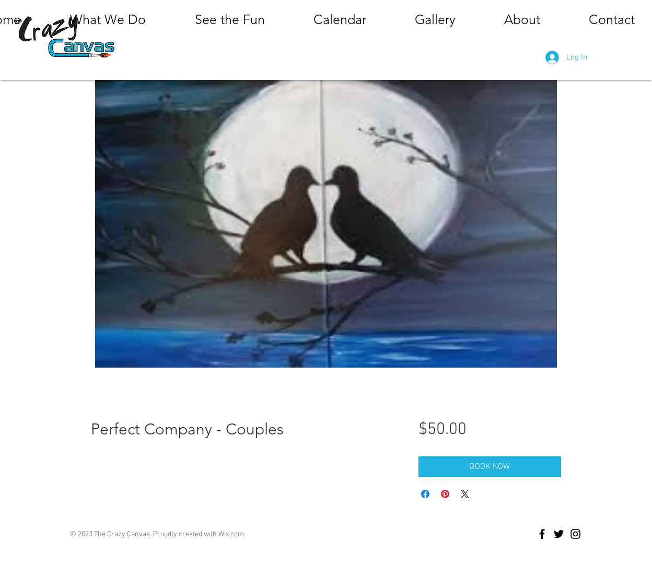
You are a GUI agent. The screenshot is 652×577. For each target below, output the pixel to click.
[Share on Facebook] (425, 494)
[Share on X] (465, 494)
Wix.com (231, 534)
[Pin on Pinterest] (445, 494)
